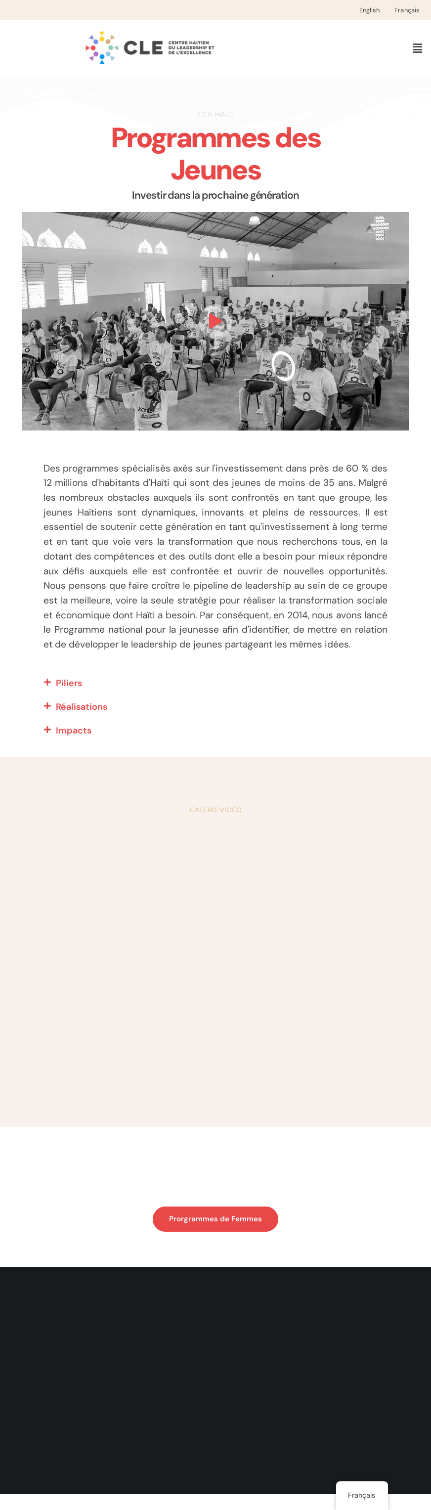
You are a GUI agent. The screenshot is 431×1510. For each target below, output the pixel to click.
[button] (417, 49)
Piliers (69, 699)
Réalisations (81, 723)
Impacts (73, 746)
